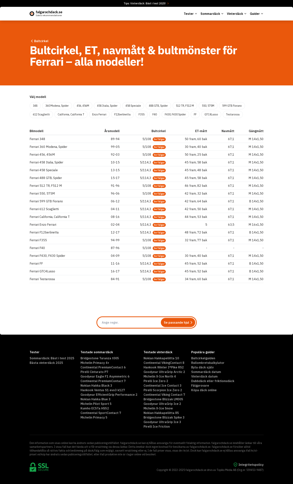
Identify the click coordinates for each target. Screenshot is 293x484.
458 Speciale (133, 105)
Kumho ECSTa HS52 (95, 408)
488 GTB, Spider (158, 105)
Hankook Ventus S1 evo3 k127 (103, 390)
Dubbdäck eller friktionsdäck (212, 381)
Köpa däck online (204, 390)
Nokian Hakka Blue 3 (96, 399)
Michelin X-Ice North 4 (160, 376)
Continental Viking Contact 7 (164, 395)
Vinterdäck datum (204, 376)
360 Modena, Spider (57, 105)
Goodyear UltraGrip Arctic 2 (164, 372)
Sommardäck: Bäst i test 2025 (52, 358)
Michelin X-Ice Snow (158, 408)
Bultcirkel (39, 41)
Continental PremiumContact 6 (103, 367)
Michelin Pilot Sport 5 (96, 404)
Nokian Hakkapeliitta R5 (161, 413)
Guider (257, 14)
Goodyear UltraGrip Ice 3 (162, 422)
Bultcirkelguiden (203, 358)
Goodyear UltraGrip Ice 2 (162, 404)
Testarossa (233, 114)
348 (35, 105)
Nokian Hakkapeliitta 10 (161, 358)
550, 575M (208, 105)
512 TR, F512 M (185, 105)
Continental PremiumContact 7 (103, 381)
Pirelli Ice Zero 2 (156, 381)
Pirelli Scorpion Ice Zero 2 (163, 390)
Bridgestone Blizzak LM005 (163, 399)
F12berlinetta (122, 114)
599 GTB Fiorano (232, 105)
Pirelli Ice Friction (157, 426)
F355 (142, 114)
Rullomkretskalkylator (207, 363)
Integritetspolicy (248, 464)
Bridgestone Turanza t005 (100, 358)
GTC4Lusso (211, 114)
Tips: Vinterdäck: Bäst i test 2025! (147, 3)
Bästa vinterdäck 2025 (46, 363)
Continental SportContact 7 (101, 413)
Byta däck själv (202, 367)
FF (195, 114)
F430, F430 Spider (175, 114)
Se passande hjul (179, 322)
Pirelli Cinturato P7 (94, 372)
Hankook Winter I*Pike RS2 (164, 367)
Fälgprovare (200, 385)
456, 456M (83, 105)
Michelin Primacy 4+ (95, 363)
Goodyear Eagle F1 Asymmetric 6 (105, 376)
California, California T (71, 114)
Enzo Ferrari (99, 114)
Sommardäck (212, 14)
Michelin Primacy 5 (94, 417)
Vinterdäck (237, 14)
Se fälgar (159, 139)
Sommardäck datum (206, 372)
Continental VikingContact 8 (164, 363)
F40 (154, 114)
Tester (190, 14)
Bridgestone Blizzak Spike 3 (164, 417)
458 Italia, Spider (107, 105)
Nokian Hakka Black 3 (96, 385)
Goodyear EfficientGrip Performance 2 (109, 395)
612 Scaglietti (41, 114)
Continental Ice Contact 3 (163, 385)
